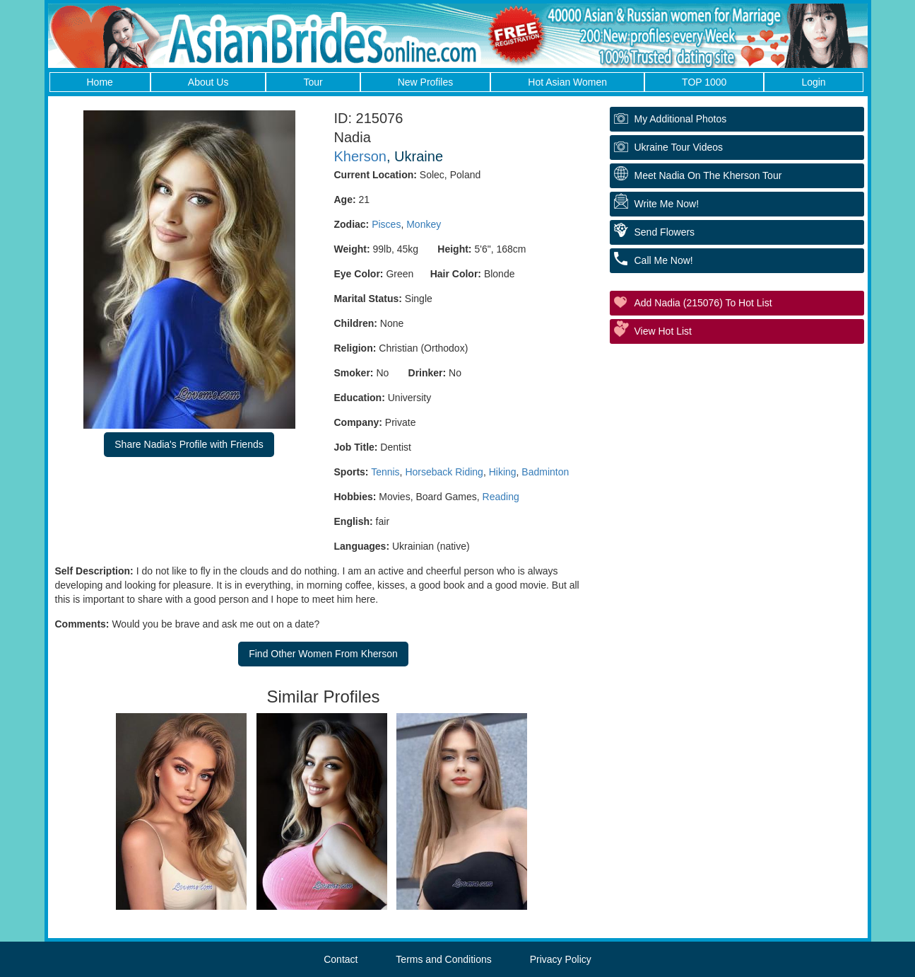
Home (100, 82)
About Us (208, 82)
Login (813, 82)
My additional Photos (680, 119)
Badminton (545, 472)
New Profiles (426, 82)
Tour (312, 82)
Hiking (502, 472)
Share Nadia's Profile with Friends (188, 444)
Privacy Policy (560, 959)
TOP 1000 (704, 82)
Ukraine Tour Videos (679, 147)
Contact (341, 959)
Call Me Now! (663, 260)
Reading (501, 496)
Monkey (423, 224)
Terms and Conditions (443, 959)
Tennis (385, 472)
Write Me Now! (666, 203)
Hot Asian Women (567, 82)
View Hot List (663, 331)
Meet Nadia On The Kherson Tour (708, 175)
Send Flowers (664, 232)
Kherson (360, 156)
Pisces (386, 224)
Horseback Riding (444, 472)
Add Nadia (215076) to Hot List (703, 302)
